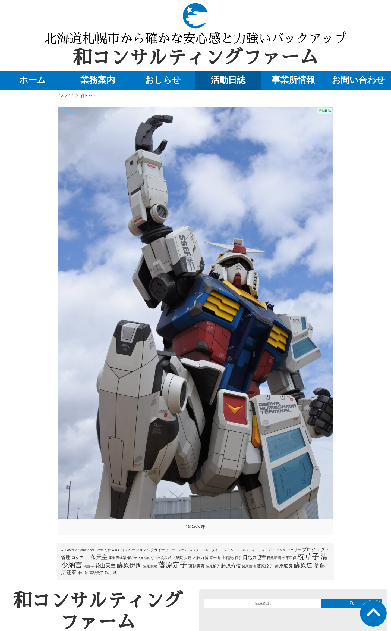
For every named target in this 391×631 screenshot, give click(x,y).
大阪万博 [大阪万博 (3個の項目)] (200, 557)
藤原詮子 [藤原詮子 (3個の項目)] (265, 566)
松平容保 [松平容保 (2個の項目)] (289, 558)
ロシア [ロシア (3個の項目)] (77, 557)
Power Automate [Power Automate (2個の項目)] (77, 550)
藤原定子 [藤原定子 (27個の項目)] (172, 565)
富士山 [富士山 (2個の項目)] (215, 558)
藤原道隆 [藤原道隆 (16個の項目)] (306, 565)
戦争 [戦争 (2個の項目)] (238, 558)
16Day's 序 (195, 526)
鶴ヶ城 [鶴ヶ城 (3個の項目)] (111, 573)
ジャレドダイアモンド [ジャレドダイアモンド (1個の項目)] (215, 550)
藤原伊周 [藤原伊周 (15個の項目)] (129, 565)
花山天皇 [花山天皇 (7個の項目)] (105, 565)
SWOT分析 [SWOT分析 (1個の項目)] (104, 550)
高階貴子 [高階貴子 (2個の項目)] (96, 573)
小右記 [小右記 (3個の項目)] (227, 557)
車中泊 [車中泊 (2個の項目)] (83, 573)
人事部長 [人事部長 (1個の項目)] (144, 558)
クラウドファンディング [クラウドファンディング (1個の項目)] (182, 550)
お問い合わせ (358, 80)
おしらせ (163, 80)
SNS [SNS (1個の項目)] (93, 550)
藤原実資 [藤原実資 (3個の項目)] (196, 566)
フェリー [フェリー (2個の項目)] (294, 550)
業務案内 (97, 80)
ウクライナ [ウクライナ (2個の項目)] (156, 550)
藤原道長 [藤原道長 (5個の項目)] (283, 565)
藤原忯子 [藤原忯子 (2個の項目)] (213, 566)
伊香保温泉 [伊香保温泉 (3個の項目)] (161, 557)
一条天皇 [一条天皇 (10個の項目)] (96, 557)
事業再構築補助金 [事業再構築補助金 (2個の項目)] (123, 558)
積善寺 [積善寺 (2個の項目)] (88, 566)
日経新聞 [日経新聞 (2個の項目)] (274, 558)
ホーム (32, 80)
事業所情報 (293, 80)
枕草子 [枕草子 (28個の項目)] (308, 556)
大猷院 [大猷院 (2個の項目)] (177, 558)
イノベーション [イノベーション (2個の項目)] (133, 550)
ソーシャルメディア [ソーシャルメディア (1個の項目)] (244, 550)
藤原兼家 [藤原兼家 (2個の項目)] (150, 566)
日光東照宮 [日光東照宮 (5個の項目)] (254, 557)
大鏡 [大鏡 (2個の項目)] (187, 558)
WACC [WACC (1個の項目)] (116, 550)
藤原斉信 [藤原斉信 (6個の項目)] (231, 565)
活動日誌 (228, 80)
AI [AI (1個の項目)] (62, 550)
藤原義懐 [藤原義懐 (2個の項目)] (249, 566)
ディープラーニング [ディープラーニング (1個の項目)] (272, 550)
